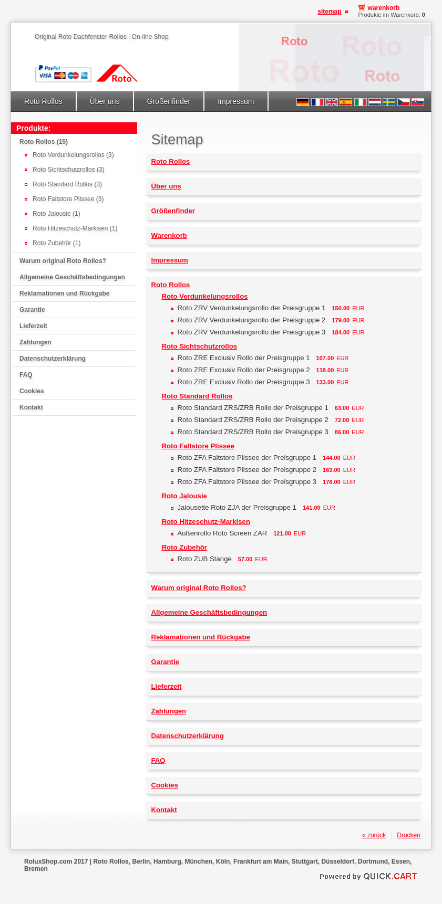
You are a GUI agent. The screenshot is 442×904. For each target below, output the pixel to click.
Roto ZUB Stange (204, 559)
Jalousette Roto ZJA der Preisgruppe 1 (236, 507)
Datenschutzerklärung (52, 358)
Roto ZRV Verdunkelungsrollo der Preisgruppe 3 (251, 332)
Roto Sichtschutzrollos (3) (69, 169)
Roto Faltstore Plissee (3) (68, 199)
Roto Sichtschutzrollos (199, 346)
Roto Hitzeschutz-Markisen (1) (75, 228)
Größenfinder (169, 101)
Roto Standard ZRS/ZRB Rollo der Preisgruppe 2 (252, 420)
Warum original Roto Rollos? (62, 261)
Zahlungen (35, 342)
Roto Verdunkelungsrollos (204, 296)
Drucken (408, 835)
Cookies (31, 391)
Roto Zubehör (184, 547)
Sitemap (329, 11)
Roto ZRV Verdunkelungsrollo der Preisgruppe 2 (251, 320)
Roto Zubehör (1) (56, 243)
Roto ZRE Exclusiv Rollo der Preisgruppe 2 (243, 370)
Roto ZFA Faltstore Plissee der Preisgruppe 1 (246, 457)
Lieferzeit (33, 326)
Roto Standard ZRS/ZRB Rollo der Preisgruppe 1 (252, 408)
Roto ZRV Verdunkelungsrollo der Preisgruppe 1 (251, 308)
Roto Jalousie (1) (56, 213)
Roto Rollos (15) (43, 141)
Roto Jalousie (184, 496)
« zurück (374, 835)
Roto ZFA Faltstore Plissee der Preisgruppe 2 (246, 470)
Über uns (105, 101)
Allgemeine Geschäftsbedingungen (72, 277)
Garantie (32, 309)
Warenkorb (384, 8)
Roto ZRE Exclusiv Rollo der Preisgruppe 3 (243, 382)
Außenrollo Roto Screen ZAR (222, 533)
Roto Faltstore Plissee (197, 446)
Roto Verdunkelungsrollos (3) (73, 155)
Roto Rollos (43, 101)
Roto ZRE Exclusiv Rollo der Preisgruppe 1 (243, 358)
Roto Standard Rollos (196, 396)
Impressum (236, 101)
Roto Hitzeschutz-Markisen (205, 521)
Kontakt (31, 407)
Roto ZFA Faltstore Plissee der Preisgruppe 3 (246, 482)
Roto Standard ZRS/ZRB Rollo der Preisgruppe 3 (252, 432)
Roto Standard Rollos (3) (67, 184)
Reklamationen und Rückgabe (64, 293)
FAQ (26, 375)
